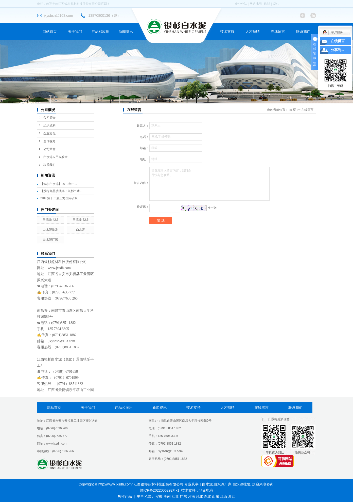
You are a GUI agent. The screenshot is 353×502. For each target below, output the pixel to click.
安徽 (159, 496)
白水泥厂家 (50, 239)
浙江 (231, 496)
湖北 (207, 496)
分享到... (337, 50)
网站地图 (256, 4)
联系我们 (303, 31)
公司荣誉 (49, 149)
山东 (215, 496)
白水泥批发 (50, 229)
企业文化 (49, 133)
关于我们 (75, 31)
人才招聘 (252, 31)
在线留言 (278, 31)
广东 (183, 496)
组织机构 (49, 125)
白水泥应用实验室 (55, 157)
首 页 (292, 110)
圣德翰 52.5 (81, 220)
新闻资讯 (126, 31)
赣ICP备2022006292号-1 (159, 490)
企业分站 (241, 4)
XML (276, 4)
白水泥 (80, 229)
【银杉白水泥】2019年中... (58, 184)
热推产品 (125, 496)
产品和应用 (100, 31)
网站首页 (50, 31)
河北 (199, 496)
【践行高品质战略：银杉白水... (61, 191)
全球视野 (49, 141)
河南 (191, 496)
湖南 (167, 496)
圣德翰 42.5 (51, 220)
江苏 (175, 496)
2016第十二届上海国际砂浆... (60, 198)
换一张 (212, 208)
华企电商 (206, 490)
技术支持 (227, 31)
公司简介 (49, 117)
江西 (223, 496)
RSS (267, 4)
